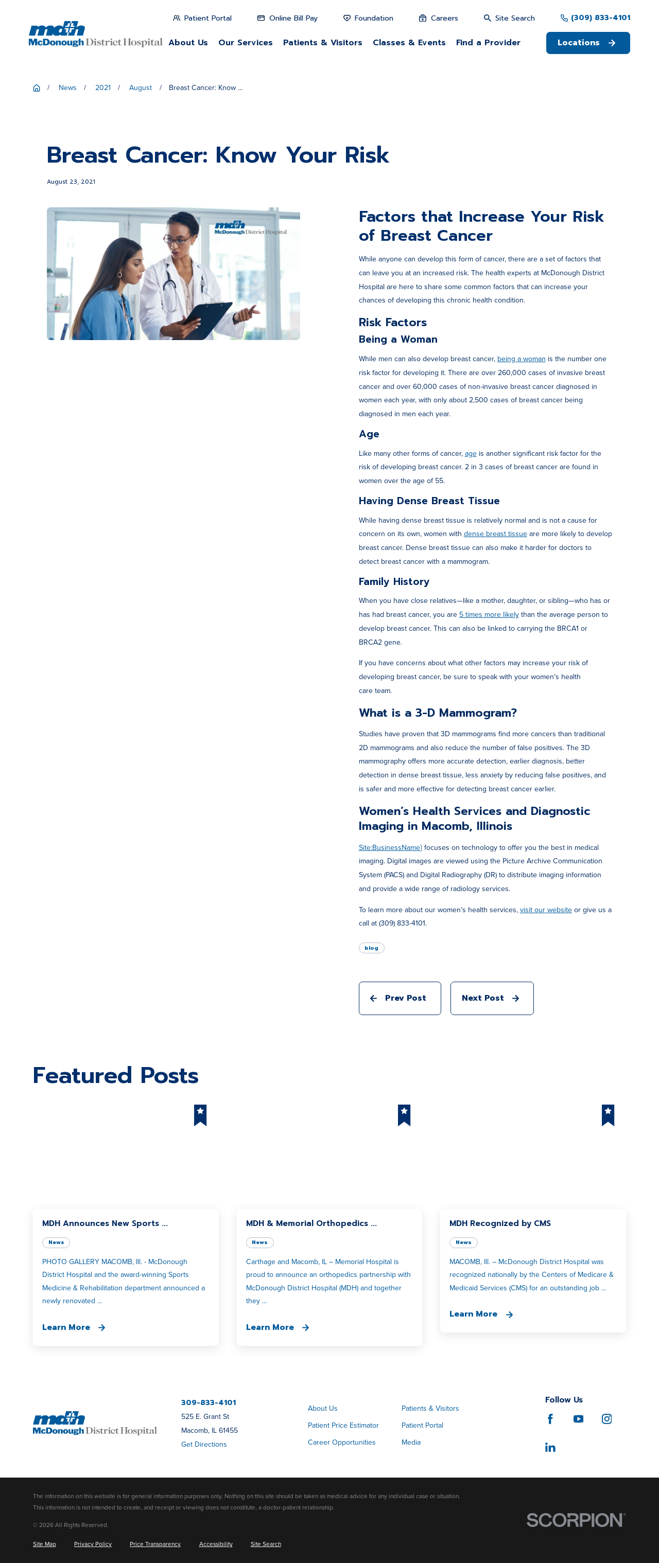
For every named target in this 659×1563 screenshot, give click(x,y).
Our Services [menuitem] (245, 43)
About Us (323, 1408)
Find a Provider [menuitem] (488, 43)
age (471, 453)
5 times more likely (489, 614)
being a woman (521, 358)
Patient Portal (422, 1425)
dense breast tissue (495, 533)
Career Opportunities (342, 1442)
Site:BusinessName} (390, 847)
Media (411, 1442)
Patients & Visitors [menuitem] (322, 43)
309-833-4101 (208, 1403)
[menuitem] (44, 1544)
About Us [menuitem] (188, 43)
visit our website (546, 909)
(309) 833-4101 (600, 18)
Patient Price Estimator (343, 1425)
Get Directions (204, 1444)
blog (371, 948)
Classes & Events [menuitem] (409, 43)
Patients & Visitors (430, 1408)
